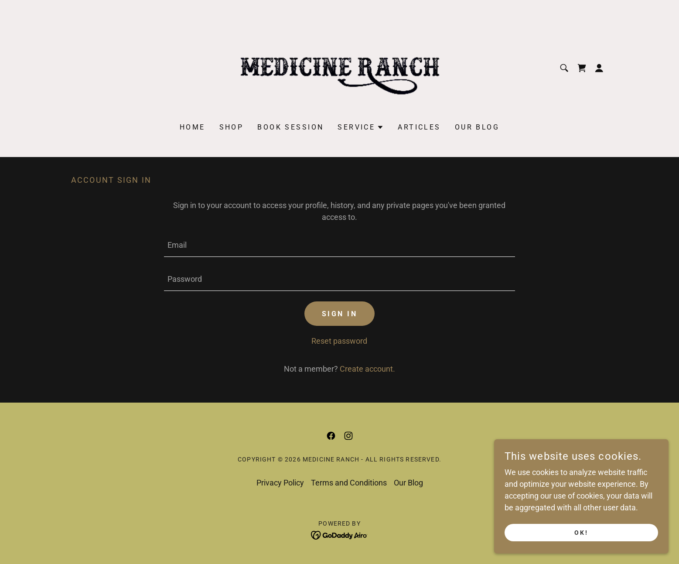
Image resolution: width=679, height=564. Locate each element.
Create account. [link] (367, 368)
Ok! (581, 532)
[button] (599, 68)
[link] (339, 67)
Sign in (339, 314)
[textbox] (339, 245)
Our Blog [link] (477, 127)
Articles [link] (419, 127)
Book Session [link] (290, 127)
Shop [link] (231, 127)
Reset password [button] (339, 340)
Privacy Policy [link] (280, 482)
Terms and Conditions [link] (349, 482)
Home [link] (192, 127)
